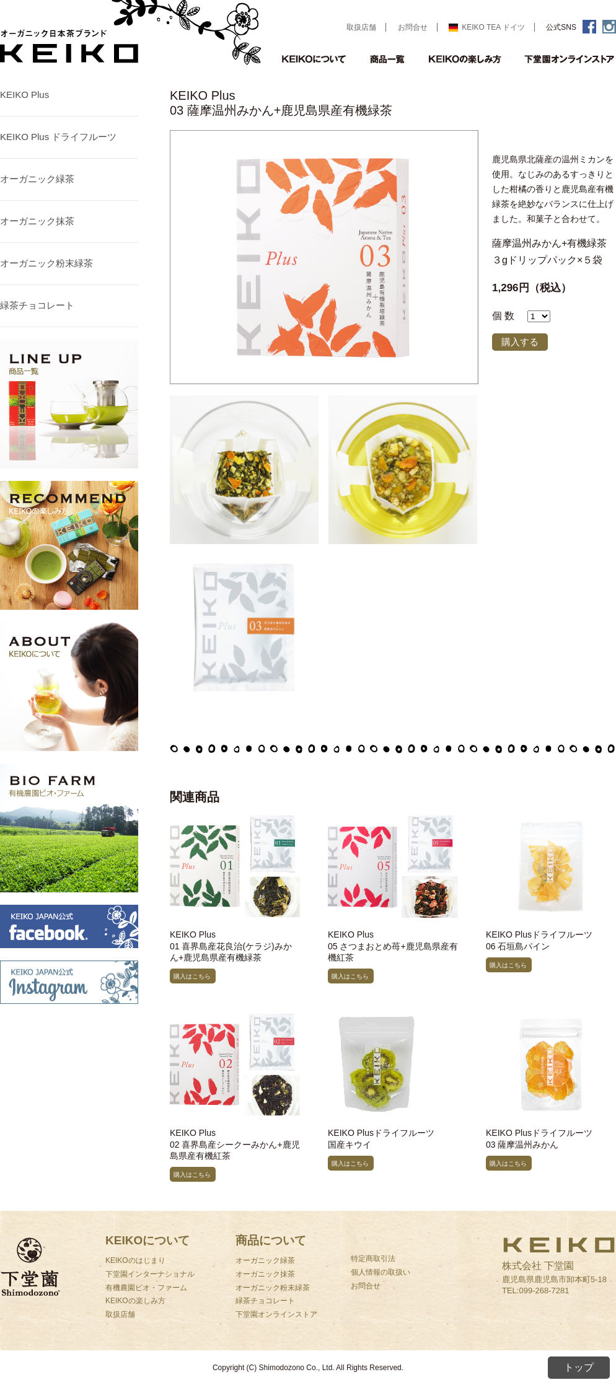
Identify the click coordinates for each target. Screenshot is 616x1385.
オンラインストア (565, 58)
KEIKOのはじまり (135, 1260)
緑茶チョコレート (37, 305)
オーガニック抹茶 (37, 221)
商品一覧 (388, 58)
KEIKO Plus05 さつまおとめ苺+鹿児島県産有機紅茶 (393, 946)
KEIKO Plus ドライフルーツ (58, 136)
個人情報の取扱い (380, 1272)
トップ (579, 1367)
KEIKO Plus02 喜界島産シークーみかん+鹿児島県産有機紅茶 (235, 1144)
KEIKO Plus (24, 94)
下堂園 (52, 1282)
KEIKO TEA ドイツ (487, 27)
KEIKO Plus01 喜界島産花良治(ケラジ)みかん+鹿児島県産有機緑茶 (231, 946)
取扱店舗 (361, 27)
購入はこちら (192, 976)
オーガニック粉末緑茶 (46, 263)
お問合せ (413, 27)
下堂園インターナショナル (150, 1274)
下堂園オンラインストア (276, 1314)
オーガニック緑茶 (37, 179)
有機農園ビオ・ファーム (146, 1287)
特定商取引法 (373, 1258)
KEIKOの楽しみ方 (466, 58)
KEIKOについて (314, 58)
